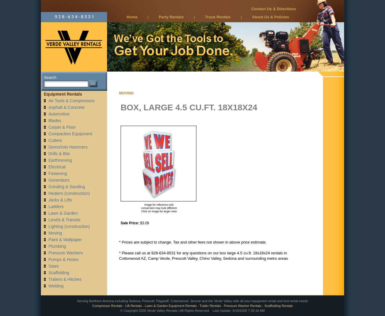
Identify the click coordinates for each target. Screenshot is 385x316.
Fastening (57, 173)
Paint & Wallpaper (65, 239)
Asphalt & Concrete (66, 107)
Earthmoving (60, 160)
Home (132, 17)
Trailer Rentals (210, 306)
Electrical (57, 166)
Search (50, 77)
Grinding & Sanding (66, 186)
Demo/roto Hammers (68, 147)
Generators (58, 180)
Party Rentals (171, 17)
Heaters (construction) (69, 193)
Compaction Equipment (70, 133)
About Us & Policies (270, 17)
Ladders (56, 206)
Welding (55, 286)
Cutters (55, 140)
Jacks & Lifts (60, 200)
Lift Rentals (133, 306)
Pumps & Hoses (63, 259)
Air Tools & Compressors (71, 100)
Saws (53, 266)
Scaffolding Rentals (278, 306)
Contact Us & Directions (273, 9)
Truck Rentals (218, 17)
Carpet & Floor (62, 127)
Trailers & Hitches (65, 279)
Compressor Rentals (107, 306)
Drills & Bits (59, 153)
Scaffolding (58, 272)
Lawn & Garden (63, 213)
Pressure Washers (65, 252)
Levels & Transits (64, 219)
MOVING (126, 93)
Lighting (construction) (69, 226)
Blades (54, 120)
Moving (55, 233)
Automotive (58, 114)
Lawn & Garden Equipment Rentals (170, 306)
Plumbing (57, 246)
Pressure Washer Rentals (242, 306)
